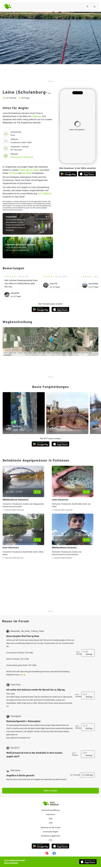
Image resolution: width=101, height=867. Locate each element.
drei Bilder (26, 173)
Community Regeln (50, 832)
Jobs (51, 823)
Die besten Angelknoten (50, 836)
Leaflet (5, 353)
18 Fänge (13, 173)
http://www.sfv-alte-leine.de (22, 157)
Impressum (50, 814)
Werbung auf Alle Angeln (50, 827)
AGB (50, 819)
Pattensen (36, 116)
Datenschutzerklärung (50, 810)
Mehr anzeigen (50, 790)
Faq (50, 840)
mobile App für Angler (29, 170)
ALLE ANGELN (44, 193)
